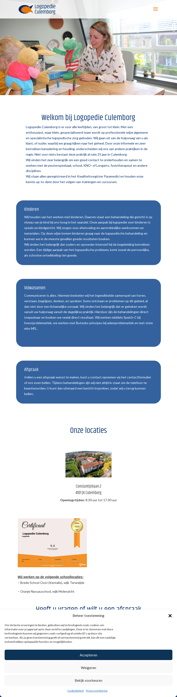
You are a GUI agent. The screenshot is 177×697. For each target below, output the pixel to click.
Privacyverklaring (96, 690)
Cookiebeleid (75, 690)
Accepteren (88, 655)
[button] (170, 615)
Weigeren (88, 668)
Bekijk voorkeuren (88, 680)
